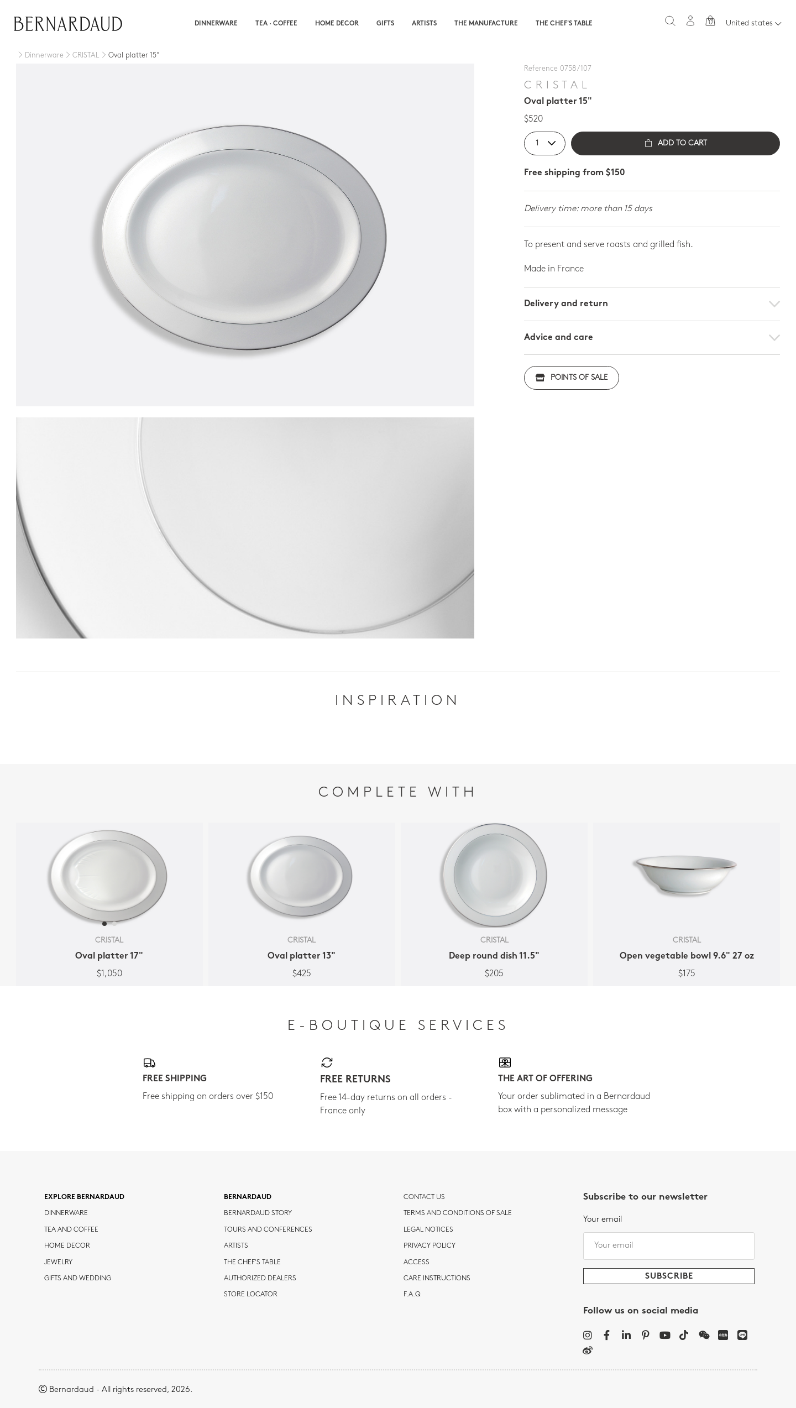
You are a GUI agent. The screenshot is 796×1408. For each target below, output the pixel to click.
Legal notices (428, 1230)
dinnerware (66, 1213)
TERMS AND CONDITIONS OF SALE (458, 1213)
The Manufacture (486, 23)
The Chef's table (564, 23)
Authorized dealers (260, 1278)
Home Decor (337, 23)
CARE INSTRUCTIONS (437, 1278)
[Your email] (669, 1246)
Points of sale (572, 378)
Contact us (424, 1197)
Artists (424, 23)
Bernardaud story (258, 1213)
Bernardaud (247, 1197)
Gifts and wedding (77, 1278)
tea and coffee (71, 1230)
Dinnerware (216, 23)
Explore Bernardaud (84, 1197)
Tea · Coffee (276, 23)
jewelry (58, 1262)
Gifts (385, 23)
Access (417, 1262)
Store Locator (250, 1294)
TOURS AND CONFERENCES (268, 1230)
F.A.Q (412, 1294)
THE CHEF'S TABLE (252, 1262)
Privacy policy (429, 1246)
